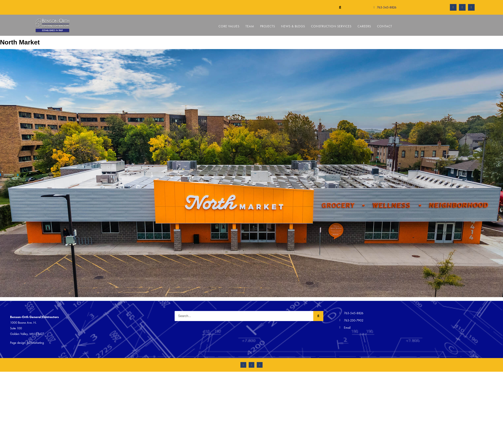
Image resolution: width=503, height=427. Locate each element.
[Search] (318, 316)
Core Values (229, 26)
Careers (364, 26)
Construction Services (331, 26)
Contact (384, 26)
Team (249, 26)
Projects (267, 26)
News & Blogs (293, 26)
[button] (340, 7)
